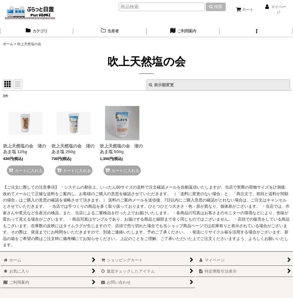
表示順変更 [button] (161, 85)
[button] (256, 31)
